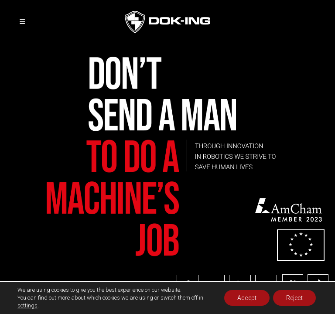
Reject (294, 297)
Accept (246, 297)
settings (27, 305)
